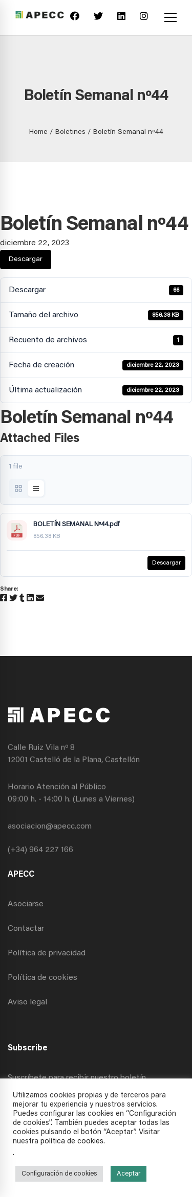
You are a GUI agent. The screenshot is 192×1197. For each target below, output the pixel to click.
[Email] (40, 599)
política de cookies (71, 1141)
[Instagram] (144, 18)
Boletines (70, 132)
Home (38, 132)
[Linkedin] (121, 18)
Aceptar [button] (128, 1173)
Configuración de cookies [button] (59, 1173)
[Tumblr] (22, 599)
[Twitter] (98, 18)
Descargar (25, 259)
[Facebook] (75, 18)
